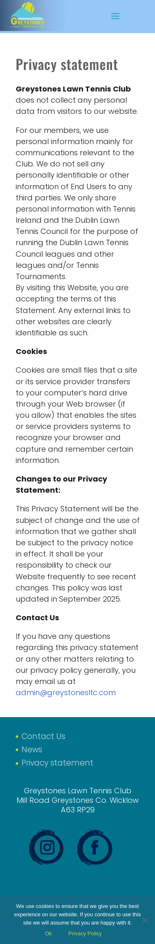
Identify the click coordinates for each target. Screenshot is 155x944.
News (31, 749)
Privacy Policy (85, 933)
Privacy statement (57, 762)
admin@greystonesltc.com (66, 692)
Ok (48, 933)
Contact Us (43, 736)
